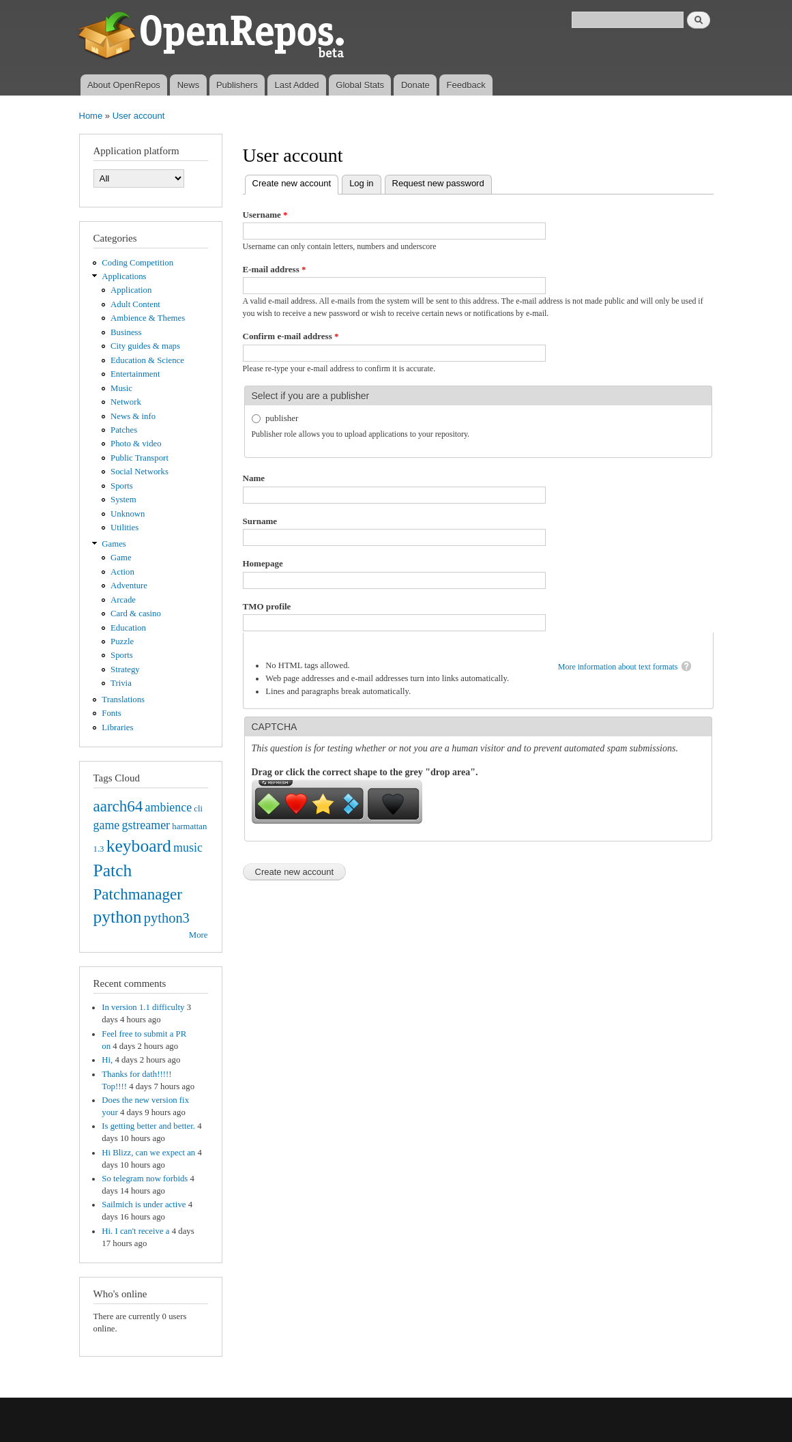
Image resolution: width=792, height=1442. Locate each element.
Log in (361, 183)
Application (131, 290)
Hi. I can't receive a (135, 1231)
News (188, 85)
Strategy (125, 669)
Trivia (121, 683)
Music (121, 388)
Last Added (296, 85)
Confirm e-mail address (291, 336)
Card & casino (136, 613)
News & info (133, 416)
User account (139, 116)
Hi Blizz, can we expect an (148, 1152)
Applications (124, 276)
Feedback (466, 85)
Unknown (128, 514)
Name (254, 478)
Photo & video (136, 443)
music (188, 847)
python (117, 917)
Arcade (123, 600)
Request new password (438, 183)
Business (126, 332)
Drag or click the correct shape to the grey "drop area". (365, 772)
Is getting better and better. (148, 1126)
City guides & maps (145, 346)
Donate (415, 85)
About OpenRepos (123, 85)
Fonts (111, 713)
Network (126, 402)
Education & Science (147, 360)
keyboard (138, 846)
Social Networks (139, 471)
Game (121, 557)
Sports (122, 486)
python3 (167, 917)
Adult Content (135, 304)
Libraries (117, 727)
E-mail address (274, 269)
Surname (260, 521)
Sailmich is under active (144, 1204)
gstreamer (145, 825)
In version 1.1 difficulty (143, 1007)
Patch (112, 870)
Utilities (124, 527)
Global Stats (360, 85)
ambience (168, 807)
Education (128, 628)
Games (114, 544)
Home (91, 116)
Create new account (295, 181)
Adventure (129, 585)
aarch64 (118, 806)
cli (198, 808)
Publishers (237, 85)
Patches (124, 430)
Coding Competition (137, 263)
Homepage (263, 563)
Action (122, 572)
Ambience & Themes (148, 318)
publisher (281, 418)
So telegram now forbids (145, 1178)
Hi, (107, 1060)
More (198, 935)
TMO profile (267, 606)
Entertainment (135, 374)
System (123, 499)
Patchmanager (137, 894)
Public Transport (139, 458)
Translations (123, 699)
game (106, 825)
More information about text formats (618, 667)
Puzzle (122, 641)
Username (265, 215)
